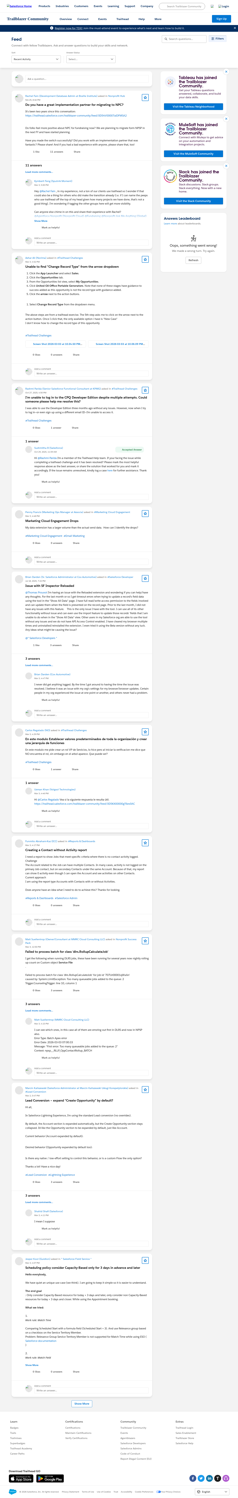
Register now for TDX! (69, 28)
